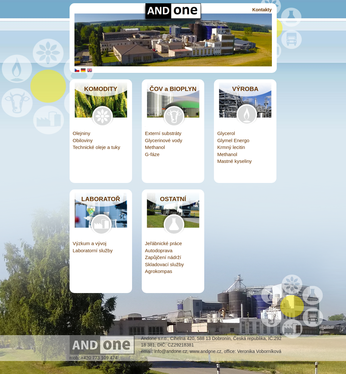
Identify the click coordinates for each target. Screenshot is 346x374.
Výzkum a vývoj (89, 243)
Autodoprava (159, 250)
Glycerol (226, 133)
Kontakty (262, 9)
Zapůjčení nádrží (163, 257)
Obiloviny (83, 140)
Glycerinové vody (163, 140)
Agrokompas (158, 271)
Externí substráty (163, 133)
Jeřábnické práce (163, 243)
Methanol (155, 147)
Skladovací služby (164, 264)
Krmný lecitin (231, 147)
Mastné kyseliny (234, 161)
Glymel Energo (233, 140)
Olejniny (81, 133)
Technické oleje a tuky (96, 147)
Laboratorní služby (93, 250)
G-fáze (152, 154)
